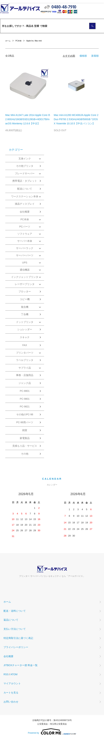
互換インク (25, 158)
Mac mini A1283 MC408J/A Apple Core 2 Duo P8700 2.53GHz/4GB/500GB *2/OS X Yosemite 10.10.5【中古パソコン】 (76, 119)
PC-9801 (24, 398)
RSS (6, 674)
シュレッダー (24, 329)
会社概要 (25, 211)
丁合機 (24, 314)
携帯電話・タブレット (24, 180)
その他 (24, 453)
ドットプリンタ (24, 322)
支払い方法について (15, 629)
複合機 (24, 307)
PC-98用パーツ (24, 422)
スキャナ (25, 337)
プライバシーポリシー (16, 647)
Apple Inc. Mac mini (34, 41)
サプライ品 (25, 367)
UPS (24, 262)
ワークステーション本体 (24, 196)
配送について (24, 188)
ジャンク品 (25, 383)
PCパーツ (24, 226)
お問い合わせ (11, 701)
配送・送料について (15, 610)
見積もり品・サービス (24, 445)
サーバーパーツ (24, 255)
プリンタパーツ (24, 352)
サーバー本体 (24, 241)
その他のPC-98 (24, 414)
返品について (11, 619)
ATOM (14, 674)
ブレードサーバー (25, 173)
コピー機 (25, 299)
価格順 (83, 55)
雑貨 (24, 430)
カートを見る (11, 692)
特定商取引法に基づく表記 (18, 638)
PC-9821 (24, 406)
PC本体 (19, 41)
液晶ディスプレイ (25, 203)
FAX (24, 345)
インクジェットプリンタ (24, 277)
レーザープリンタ (25, 284)
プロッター (25, 291)
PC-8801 (24, 391)
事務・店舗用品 (24, 375)
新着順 (95, 55)
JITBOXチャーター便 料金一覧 (21, 665)
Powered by (52, 731)
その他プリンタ (24, 166)
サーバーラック (24, 248)
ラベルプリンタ (24, 360)
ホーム (8, 41)
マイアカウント (12, 683)
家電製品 (25, 438)
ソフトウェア (24, 233)
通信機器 (25, 269)
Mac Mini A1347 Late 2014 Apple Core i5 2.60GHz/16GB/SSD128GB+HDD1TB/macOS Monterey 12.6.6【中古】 (27, 119)
